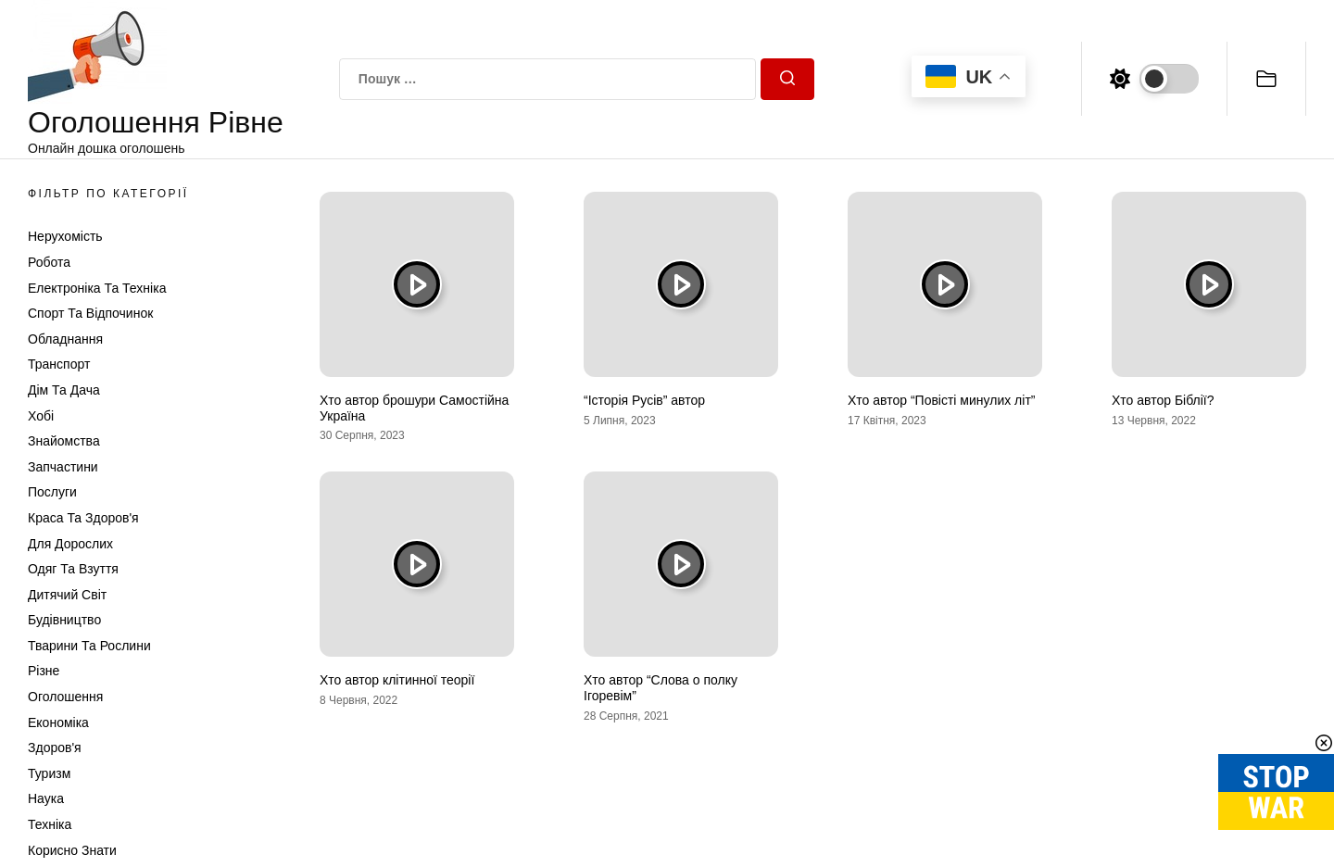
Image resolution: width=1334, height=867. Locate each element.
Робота (49, 262)
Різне (43, 670)
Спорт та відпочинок (90, 313)
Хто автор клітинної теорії (397, 679)
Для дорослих (70, 543)
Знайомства (64, 441)
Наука (46, 798)
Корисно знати (72, 850)
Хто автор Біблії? (1163, 400)
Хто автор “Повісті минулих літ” (941, 400)
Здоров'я (55, 747)
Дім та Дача (64, 390)
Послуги (52, 491)
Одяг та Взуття (73, 568)
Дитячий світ (67, 594)
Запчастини (63, 466)
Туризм (49, 773)
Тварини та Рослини (89, 645)
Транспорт (59, 364)
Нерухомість (65, 236)
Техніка (49, 824)
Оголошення (65, 696)
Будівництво (64, 619)
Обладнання (65, 339)
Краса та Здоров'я (83, 517)
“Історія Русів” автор (644, 400)
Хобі (41, 415)
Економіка (58, 722)
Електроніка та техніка (97, 288)
